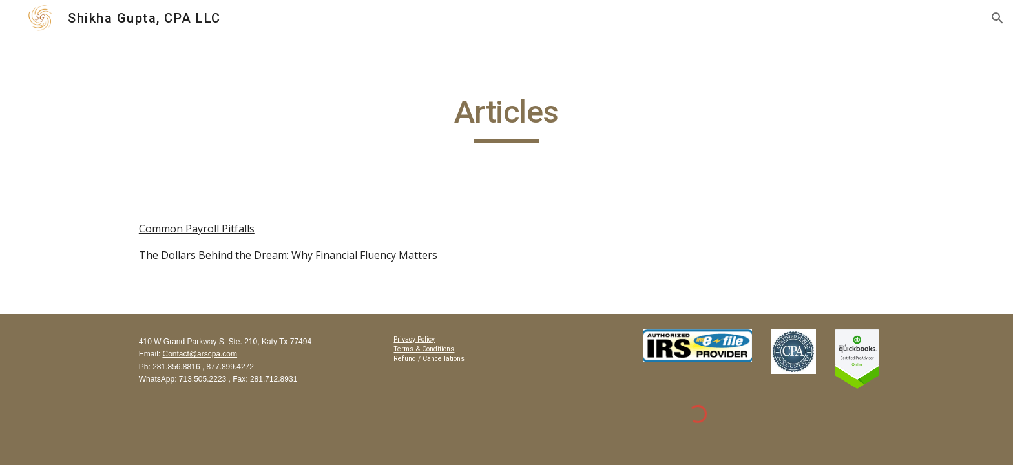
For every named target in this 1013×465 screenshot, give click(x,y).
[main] (506, 118)
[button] (997, 18)
